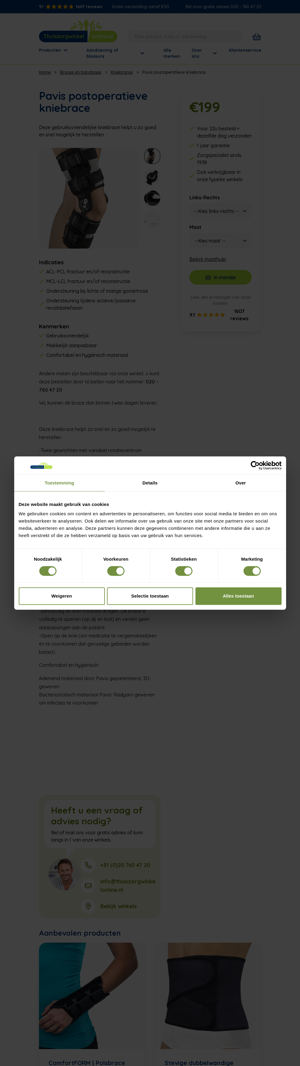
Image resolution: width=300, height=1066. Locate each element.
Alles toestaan (238, 595)
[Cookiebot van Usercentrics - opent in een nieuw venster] (255, 465)
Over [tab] (240, 482)
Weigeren (61, 595)
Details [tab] (150, 482)
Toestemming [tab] (59, 482)
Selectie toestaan (150, 595)
